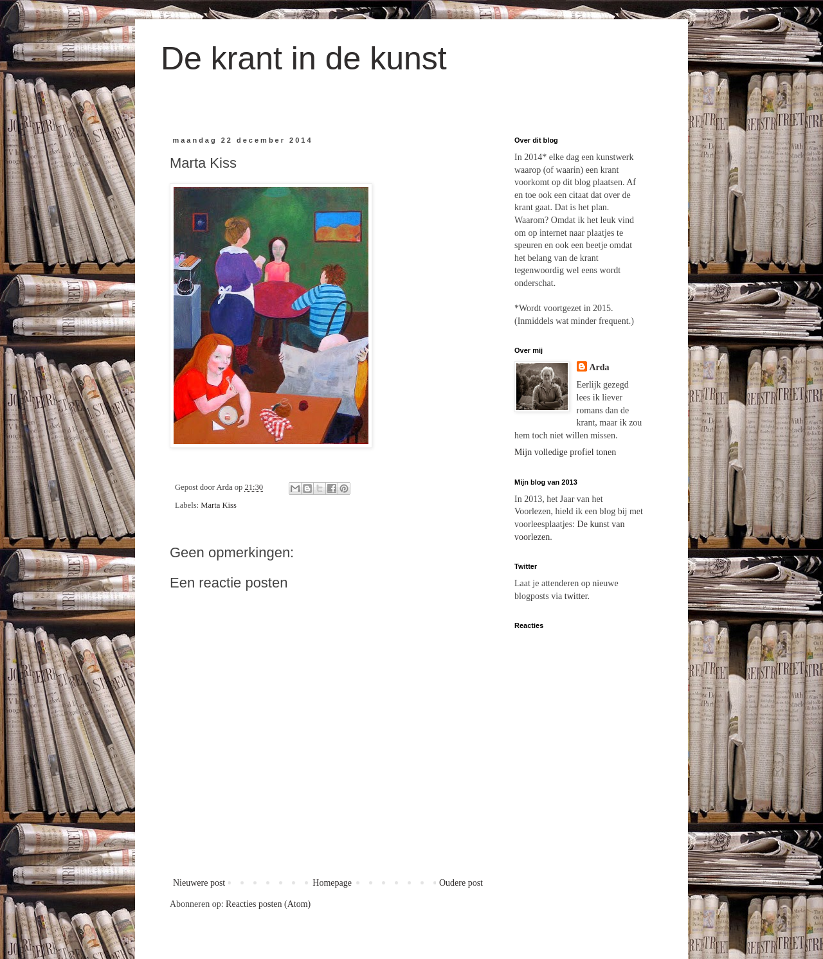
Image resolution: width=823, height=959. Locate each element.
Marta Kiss (219, 505)
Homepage (332, 883)
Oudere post (461, 883)
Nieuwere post (199, 883)
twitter (576, 596)
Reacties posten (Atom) (268, 904)
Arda (600, 367)
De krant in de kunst (304, 58)
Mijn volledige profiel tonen (565, 452)
